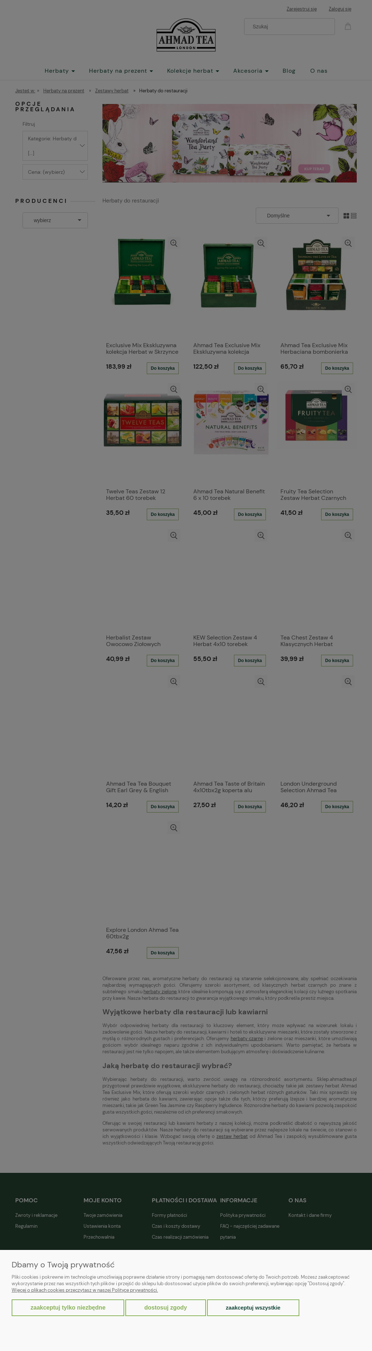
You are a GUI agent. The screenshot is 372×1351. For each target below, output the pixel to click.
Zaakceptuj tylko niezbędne (68, 1307)
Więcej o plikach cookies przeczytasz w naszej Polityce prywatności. (85, 1290)
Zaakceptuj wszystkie (253, 1307)
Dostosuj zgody (165, 1307)
